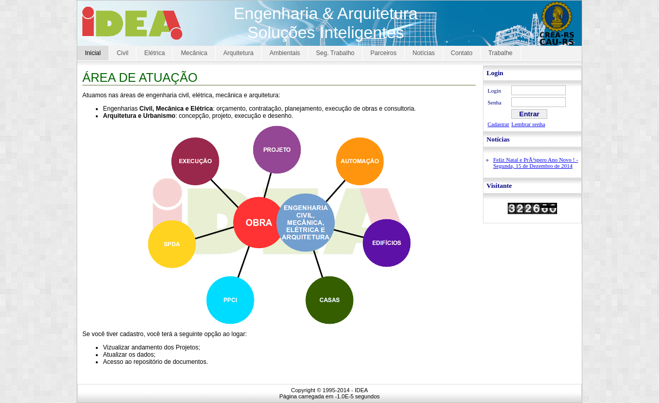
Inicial (93, 53)
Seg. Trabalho (335, 53)
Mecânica (194, 53)
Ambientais (284, 53)
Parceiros (384, 53)
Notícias (423, 53)
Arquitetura (238, 53)
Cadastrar (498, 124)
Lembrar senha (528, 124)
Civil (123, 53)
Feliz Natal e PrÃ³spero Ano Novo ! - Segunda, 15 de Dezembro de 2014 (535, 162)
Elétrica (154, 53)
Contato (462, 53)
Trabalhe (501, 53)
